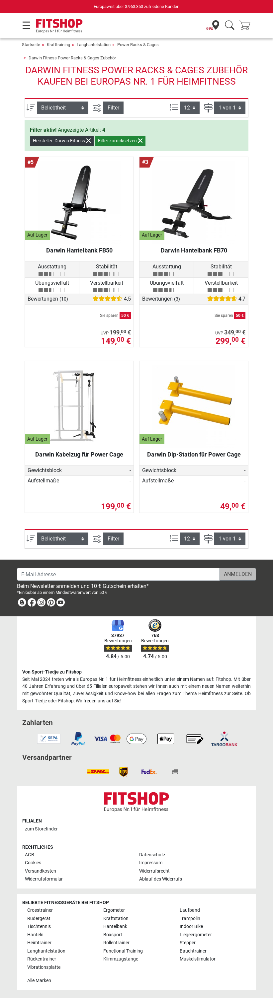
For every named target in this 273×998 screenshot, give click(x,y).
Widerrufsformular (44, 879)
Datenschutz (152, 855)
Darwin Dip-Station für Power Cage (194, 454)
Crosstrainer (40, 910)
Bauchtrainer (193, 951)
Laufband (190, 910)
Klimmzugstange (120, 959)
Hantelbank (115, 926)
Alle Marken (39, 980)
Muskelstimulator (198, 959)
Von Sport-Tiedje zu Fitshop (52, 672)
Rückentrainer (41, 959)
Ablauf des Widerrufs (160, 879)
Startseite (31, 44)
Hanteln (35, 935)
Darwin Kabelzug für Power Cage (79, 454)
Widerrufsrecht (154, 871)
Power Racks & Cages (138, 44)
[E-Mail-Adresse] (118, 574)
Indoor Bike (191, 926)
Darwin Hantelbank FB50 (79, 250)
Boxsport (112, 935)
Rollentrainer (116, 943)
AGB (29, 855)
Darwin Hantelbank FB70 (194, 250)
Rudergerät (38, 918)
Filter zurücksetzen (120, 140)
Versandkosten (40, 871)
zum (41, 829)
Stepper (188, 943)
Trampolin (190, 918)
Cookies (33, 863)
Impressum (150, 863)
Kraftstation (116, 918)
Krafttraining (58, 44)
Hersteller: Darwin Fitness (62, 140)
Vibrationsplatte (43, 967)
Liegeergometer (196, 935)
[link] (22, 604)
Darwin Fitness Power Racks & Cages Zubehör (72, 57)
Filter (113, 108)
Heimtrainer (39, 943)
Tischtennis (39, 926)
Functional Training (123, 951)
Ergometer (114, 910)
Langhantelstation (94, 44)
